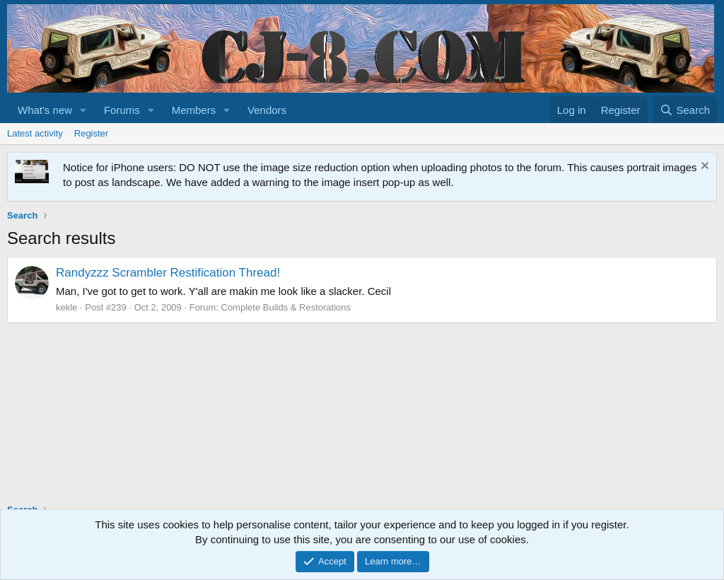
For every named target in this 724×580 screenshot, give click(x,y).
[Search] (685, 110)
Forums (122, 110)
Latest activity (35, 133)
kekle (66, 307)
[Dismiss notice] (703, 167)
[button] (83, 110)
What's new (45, 110)
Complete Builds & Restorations (286, 307)
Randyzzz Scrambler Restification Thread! (168, 272)
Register (91, 133)
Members (194, 110)
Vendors (266, 110)
